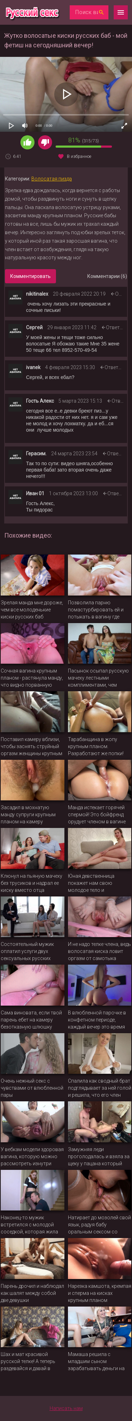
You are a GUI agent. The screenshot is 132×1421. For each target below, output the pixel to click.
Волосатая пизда (51, 179)
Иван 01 (35, 493)
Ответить (117, 327)
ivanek (33, 367)
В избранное (79, 156)
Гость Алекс (40, 401)
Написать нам (66, 1408)
